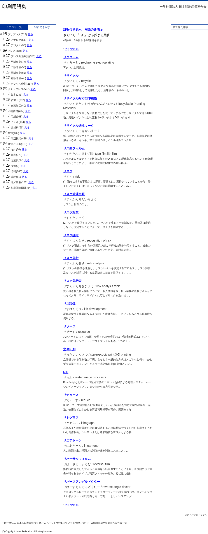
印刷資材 (9, 111)
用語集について (64, 523)
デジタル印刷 (14, 83)
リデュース (71, 395)
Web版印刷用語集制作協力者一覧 (109, 523)
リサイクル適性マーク (78, 125)
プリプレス (10, 34)
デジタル (12, 45)
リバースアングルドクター (81, 481)
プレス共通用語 (16, 56)
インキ (11, 122)
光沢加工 (12, 105)
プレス (8, 50)
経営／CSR (10, 144)
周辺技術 (12, 138)
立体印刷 (69, 349)
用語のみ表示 (94, 29)
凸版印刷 (12, 72)
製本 (9, 94)
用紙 (9, 116)
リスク (67, 171)
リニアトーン (72, 440)
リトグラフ (71, 417)
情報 (9, 171)
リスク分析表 (72, 281)
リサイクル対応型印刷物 (80, 98)
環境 (9, 176)
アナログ (12, 39)
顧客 (9, 155)
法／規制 (12, 182)
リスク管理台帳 (74, 194)
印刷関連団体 (14, 187)
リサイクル (71, 75)
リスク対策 (71, 212)
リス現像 (69, 303)
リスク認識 (71, 235)
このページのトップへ (196, 515)
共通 (6, 133)
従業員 (11, 160)
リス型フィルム (74, 148)
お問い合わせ (81, 523)
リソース (69, 326)
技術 (9, 165)
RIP (65, 372)
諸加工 (11, 100)
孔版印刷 (12, 78)
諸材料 (11, 127)
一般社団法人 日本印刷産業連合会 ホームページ (28, 523)
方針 (9, 149)
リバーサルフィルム (77, 459)
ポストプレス (11, 89)
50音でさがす (42, 27)
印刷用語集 (14, 6)
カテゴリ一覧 (14, 27)
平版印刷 (12, 61)
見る (30, 34)
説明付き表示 (72, 29)
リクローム (71, 57)
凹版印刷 (12, 67)
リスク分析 (71, 258)
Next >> (74, 49)
